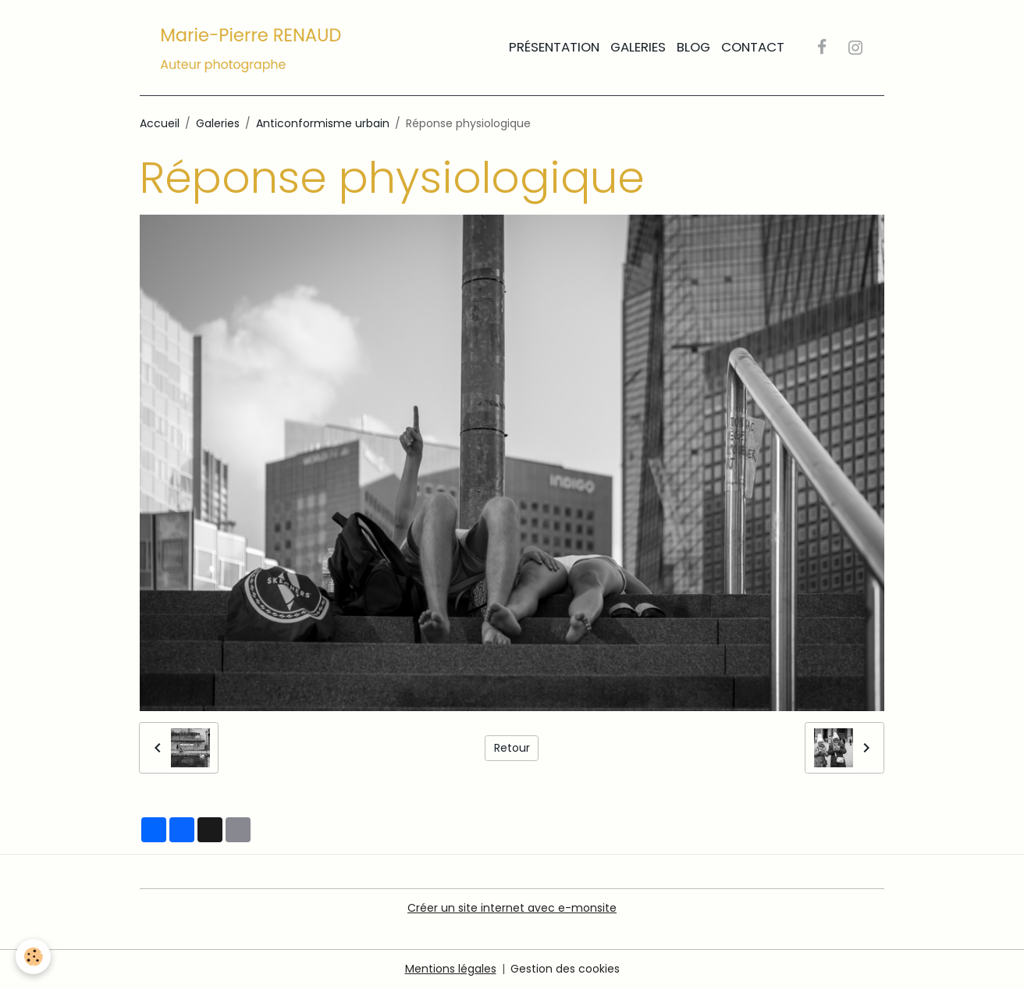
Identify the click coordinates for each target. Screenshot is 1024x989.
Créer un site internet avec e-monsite (512, 908)
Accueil (160, 123)
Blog (693, 46)
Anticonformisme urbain (322, 123)
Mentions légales (450, 969)
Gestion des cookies (565, 969)
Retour (512, 748)
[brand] (254, 47)
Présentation (554, 46)
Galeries (638, 46)
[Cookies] (33, 956)
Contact (752, 46)
